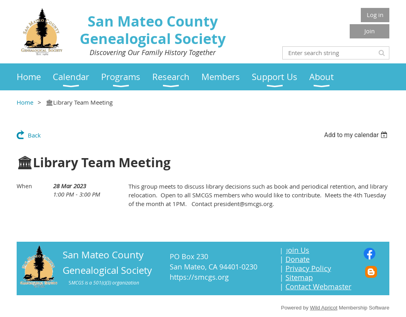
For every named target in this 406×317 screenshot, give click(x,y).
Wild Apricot (323, 308)
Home (25, 102)
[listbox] (356, 135)
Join (369, 31)
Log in (375, 15)
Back (34, 135)
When (24, 186)
